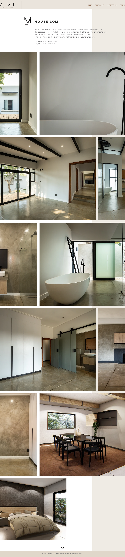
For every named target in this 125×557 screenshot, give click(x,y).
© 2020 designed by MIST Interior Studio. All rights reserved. (62, 554)
